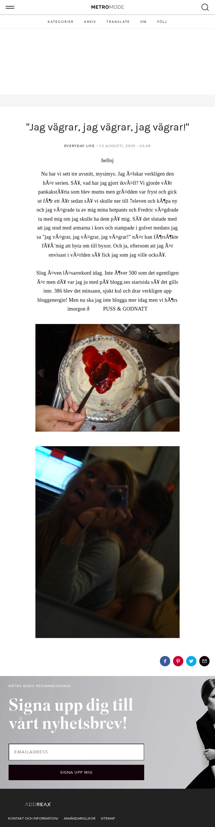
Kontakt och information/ (33, 818)
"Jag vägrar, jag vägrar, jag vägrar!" (107, 127)
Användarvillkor (79, 818)
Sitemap (108, 818)
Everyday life (79, 146)
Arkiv (90, 22)
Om (143, 22)
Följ (162, 22)
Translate (118, 22)
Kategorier (61, 22)
